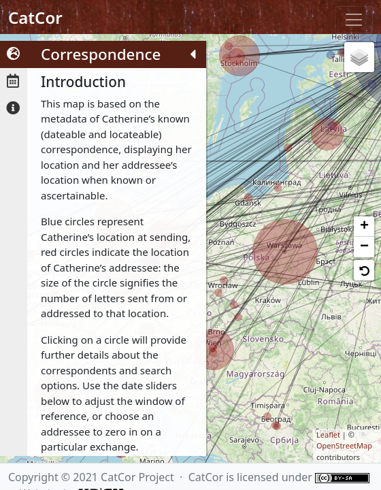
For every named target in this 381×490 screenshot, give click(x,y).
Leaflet (328, 434)
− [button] (364, 247)
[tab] (13, 54)
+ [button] (364, 226)
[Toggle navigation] (354, 19)
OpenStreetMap (344, 445)
